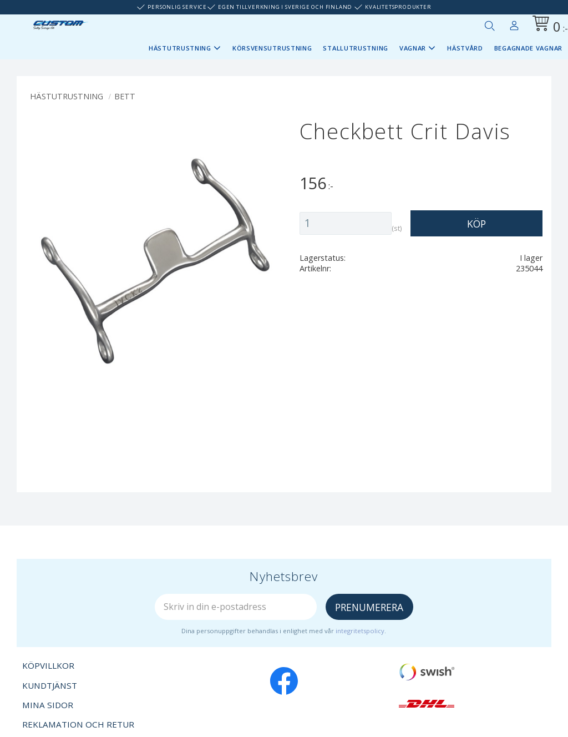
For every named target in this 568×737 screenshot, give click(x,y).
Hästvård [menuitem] (465, 48)
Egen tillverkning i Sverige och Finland (285, 7)
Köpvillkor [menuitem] (48, 665)
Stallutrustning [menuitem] (355, 48)
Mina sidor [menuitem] (514, 23)
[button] (489, 25)
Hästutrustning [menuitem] (180, 48)
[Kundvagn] (548, 25)
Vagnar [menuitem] (412, 48)
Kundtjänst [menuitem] (49, 685)
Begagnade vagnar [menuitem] (528, 48)
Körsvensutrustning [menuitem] (272, 48)
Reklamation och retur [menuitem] (78, 724)
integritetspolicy (360, 631)
